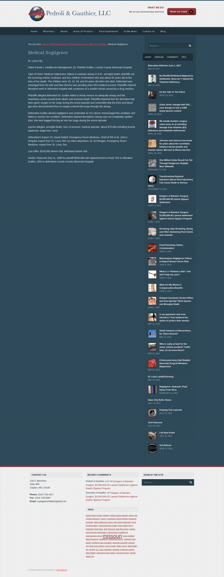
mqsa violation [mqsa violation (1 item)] (128, 536)
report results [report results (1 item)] (110, 546)
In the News (130, 31)
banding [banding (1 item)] (106, 515)
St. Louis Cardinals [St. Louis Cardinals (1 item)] (104, 549)
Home (34, 31)
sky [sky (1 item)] (87, 549)
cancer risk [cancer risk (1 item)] (132, 515)
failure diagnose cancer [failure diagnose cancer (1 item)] (103, 522)
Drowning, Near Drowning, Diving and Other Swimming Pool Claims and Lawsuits (176, 232)
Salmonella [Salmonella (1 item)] (132, 546)
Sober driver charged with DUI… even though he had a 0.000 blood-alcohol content (175, 107)
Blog (163, 31)
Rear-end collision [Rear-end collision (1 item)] (96, 546)
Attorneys (48, 32)
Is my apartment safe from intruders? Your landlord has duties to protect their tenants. (174, 317)
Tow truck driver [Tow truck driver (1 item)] (122, 553)
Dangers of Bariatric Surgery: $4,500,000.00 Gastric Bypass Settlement (174, 199)
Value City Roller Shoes (159, 400)
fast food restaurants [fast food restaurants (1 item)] (122, 522)
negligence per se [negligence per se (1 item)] (115, 539)
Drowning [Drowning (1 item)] (132, 519)
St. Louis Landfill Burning (160, 377)
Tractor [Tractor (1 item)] (133, 553)
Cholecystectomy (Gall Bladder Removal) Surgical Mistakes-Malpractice (174, 363)
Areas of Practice (83, 32)
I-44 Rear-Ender (167, 433)
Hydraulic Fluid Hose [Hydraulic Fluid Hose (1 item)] (94, 529)
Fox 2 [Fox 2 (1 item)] (130, 525)
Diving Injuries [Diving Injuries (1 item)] (122, 519)
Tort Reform (165, 445)
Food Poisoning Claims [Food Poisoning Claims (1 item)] (108, 525)
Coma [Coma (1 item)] (103, 519)
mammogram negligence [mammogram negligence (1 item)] (117, 532)
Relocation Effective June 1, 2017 (164, 65)
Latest (148, 57)
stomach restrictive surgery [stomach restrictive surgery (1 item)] (123, 549)
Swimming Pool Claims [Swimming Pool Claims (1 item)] (105, 553)
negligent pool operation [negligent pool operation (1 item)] (102, 543)
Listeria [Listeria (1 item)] (132, 529)
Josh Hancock (155, 422)
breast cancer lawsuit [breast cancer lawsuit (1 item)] (119, 515)
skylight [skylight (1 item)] (92, 549)
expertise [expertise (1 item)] (89, 522)
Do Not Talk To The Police (172, 92)
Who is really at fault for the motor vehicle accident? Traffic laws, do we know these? (174, 347)
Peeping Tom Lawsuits (170, 410)
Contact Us (148, 31)
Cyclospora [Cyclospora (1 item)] (110, 519)
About (64, 31)
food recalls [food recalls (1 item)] (123, 525)
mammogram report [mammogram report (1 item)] (94, 536)
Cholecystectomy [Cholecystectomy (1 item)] (93, 519)
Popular (159, 57)
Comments (172, 57)
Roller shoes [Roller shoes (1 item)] (122, 546)
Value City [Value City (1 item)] (90, 556)
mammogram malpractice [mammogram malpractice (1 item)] (96, 532)
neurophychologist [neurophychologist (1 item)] (120, 543)
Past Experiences (108, 31)
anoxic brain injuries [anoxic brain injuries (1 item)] (94, 515)
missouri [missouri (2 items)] (112, 536)
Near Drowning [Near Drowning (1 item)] (92, 539)
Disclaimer (62, 570)
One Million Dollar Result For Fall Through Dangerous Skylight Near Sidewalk (175, 163)
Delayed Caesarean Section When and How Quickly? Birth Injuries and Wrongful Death (176, 301)
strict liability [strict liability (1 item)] (91, 553)
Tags (183, 57)
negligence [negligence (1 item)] (103, 539)
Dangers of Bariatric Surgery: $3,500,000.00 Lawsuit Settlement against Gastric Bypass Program (175, 215)
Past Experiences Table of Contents (88, 44)
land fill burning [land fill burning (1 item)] (122, 529)
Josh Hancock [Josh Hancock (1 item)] (109, 529)
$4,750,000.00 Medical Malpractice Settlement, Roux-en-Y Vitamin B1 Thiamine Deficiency (176, 79)
